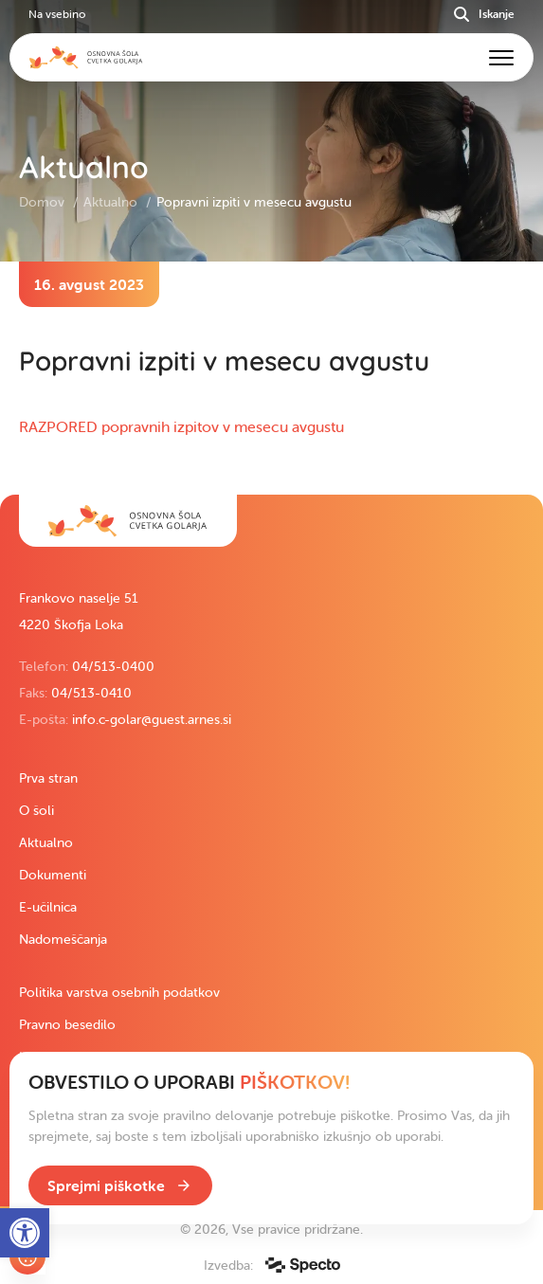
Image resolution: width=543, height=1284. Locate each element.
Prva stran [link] (48, 778)
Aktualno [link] (112, 201)
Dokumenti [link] (52, 874)
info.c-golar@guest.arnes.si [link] (151, 719)
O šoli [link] (36, 810)
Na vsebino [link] (56, 14)
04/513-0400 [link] (113, 666)
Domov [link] (43, 201)
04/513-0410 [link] (91, 692)
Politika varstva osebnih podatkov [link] (119, 992)
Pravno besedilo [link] (67, 1024)
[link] (128, 521)
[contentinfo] (271, 378)
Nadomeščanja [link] (63, 939)
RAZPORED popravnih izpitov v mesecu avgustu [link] (181, 426)
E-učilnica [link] (48, 906)
